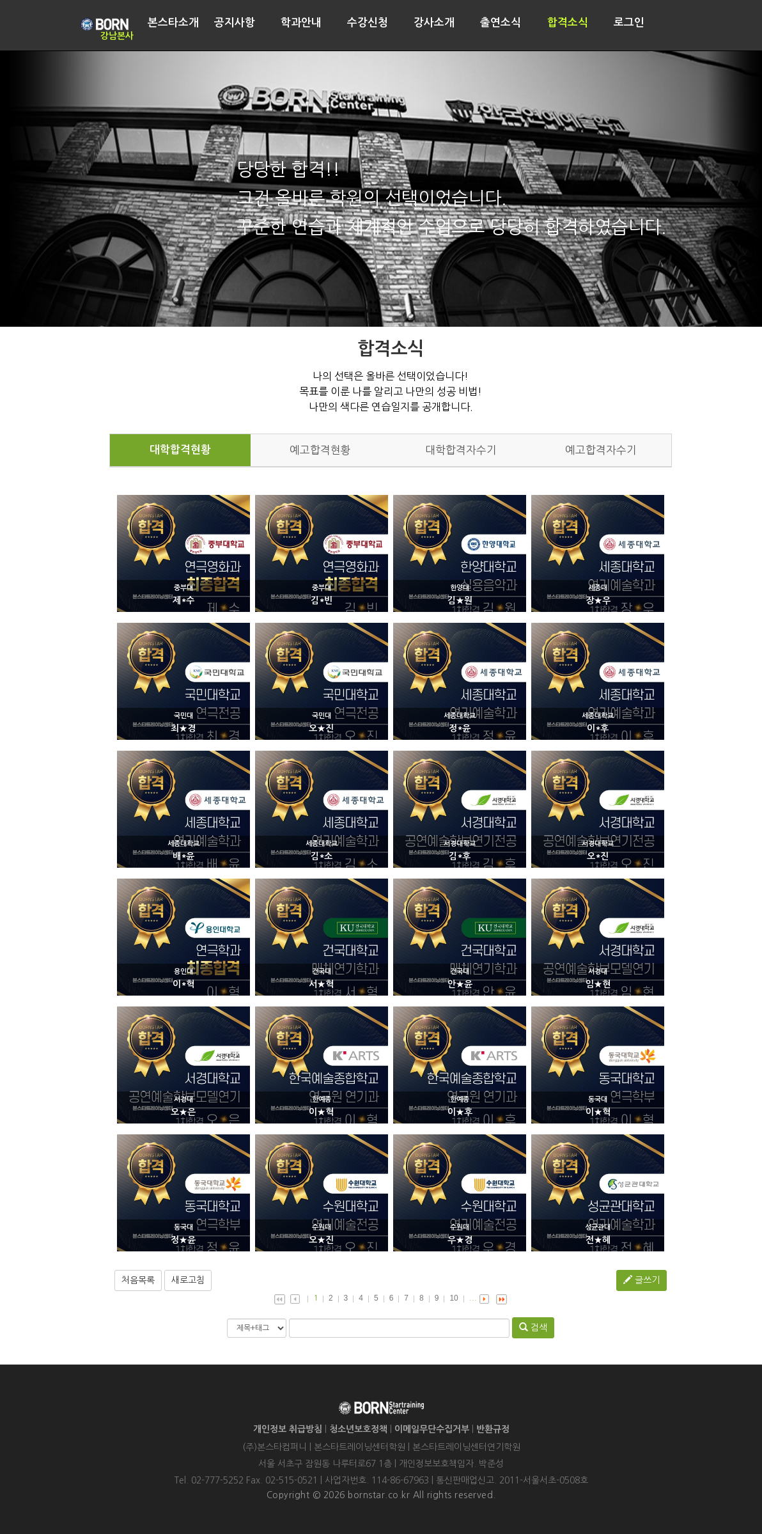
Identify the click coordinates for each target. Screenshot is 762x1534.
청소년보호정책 (358, 1429)
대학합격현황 (180, 449)
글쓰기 (641, 1280)
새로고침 (188, 1280)
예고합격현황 (320, 450)
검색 (533, 1327)
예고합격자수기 (601, 450)
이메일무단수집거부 (431, 1429)
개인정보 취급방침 (287, 1429)
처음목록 (138, 1280)
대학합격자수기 (461, 450)
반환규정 (492, 1429)
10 (453, 1298)
